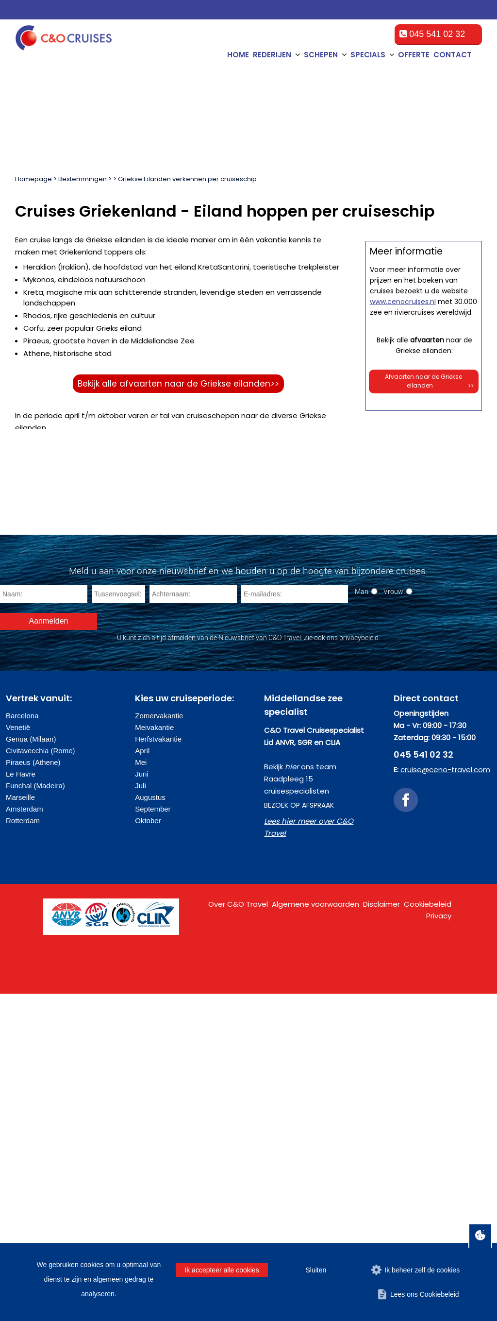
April (142, 1078)
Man (361, 918)
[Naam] (43, 921)
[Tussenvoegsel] (118, 921)
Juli (140, 1113)
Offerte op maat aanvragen (423, 495)
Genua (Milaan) (31, 1066)
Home (238, 55)
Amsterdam (24, 1136)
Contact (452, 55)
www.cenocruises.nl (403, 733)
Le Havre (20, 1101)
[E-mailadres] (294, 921)
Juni (142, 1101)
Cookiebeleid (427, 1231)
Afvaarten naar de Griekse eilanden (429, 813)
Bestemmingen (82, 179)
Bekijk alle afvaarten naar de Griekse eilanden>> (178, 384)
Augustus (150, 1124)
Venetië (18, 1054)
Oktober (148, 1148)
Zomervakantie (159, 1043)
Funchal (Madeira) (35, 1113)
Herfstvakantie (158, 1066)
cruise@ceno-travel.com (445, 1097)
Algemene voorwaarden (315, 1231)
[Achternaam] (193, 921)
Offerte (414, 55)
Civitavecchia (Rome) (40, 1078)
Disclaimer (381, 1231)
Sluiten (315, 1270)
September (152, 1136)
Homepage (33, 179)
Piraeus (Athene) (33, 1089)
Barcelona (22, 1043)
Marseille (20, 1124)
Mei (141, 1089)
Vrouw (393, 918)
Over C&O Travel (238, 1231)
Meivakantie (154, 1054)
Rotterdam (23, 1148)
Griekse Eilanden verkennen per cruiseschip (187, 179)
